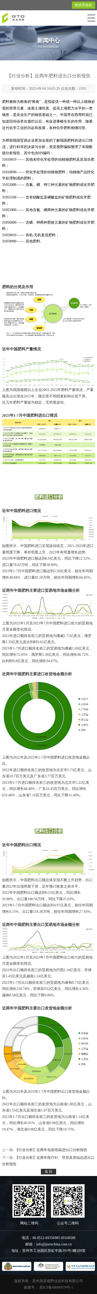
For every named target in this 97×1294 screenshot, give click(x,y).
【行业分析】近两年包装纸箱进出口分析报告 (51, 1150)
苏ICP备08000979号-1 (56, 1287)
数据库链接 (83, 5)
